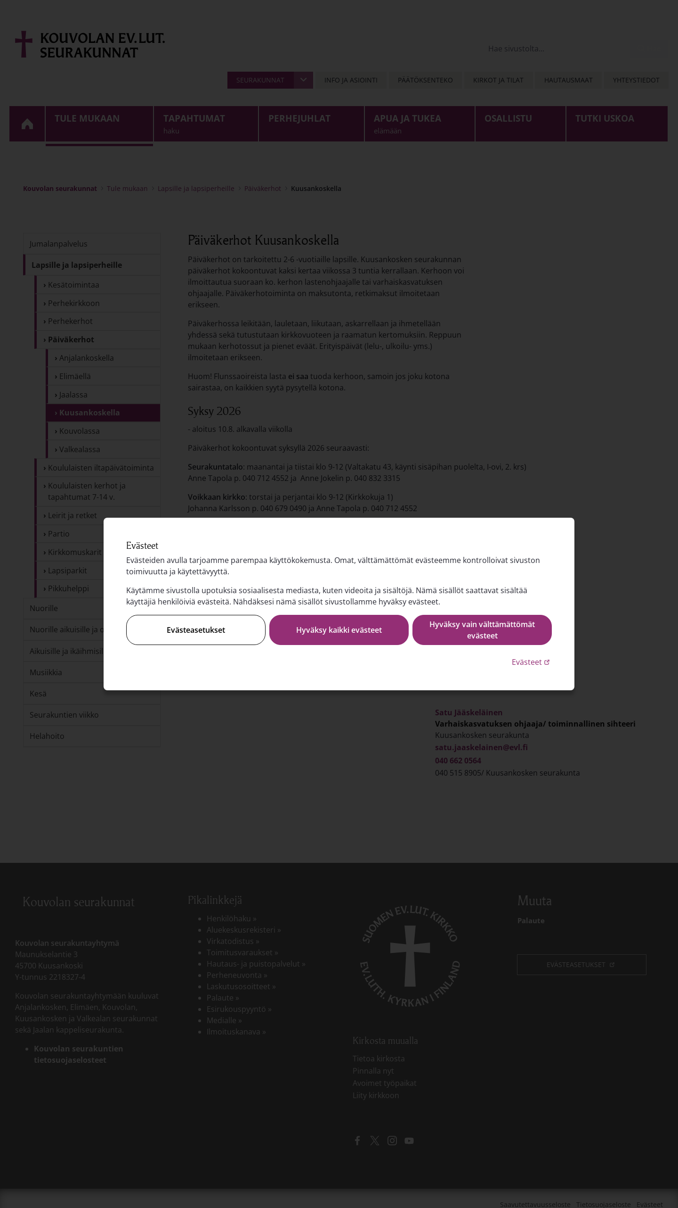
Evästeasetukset (196, 630)
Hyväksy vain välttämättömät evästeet (482, 630)
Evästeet (532, 661)
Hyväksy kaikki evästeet (339, 630)
